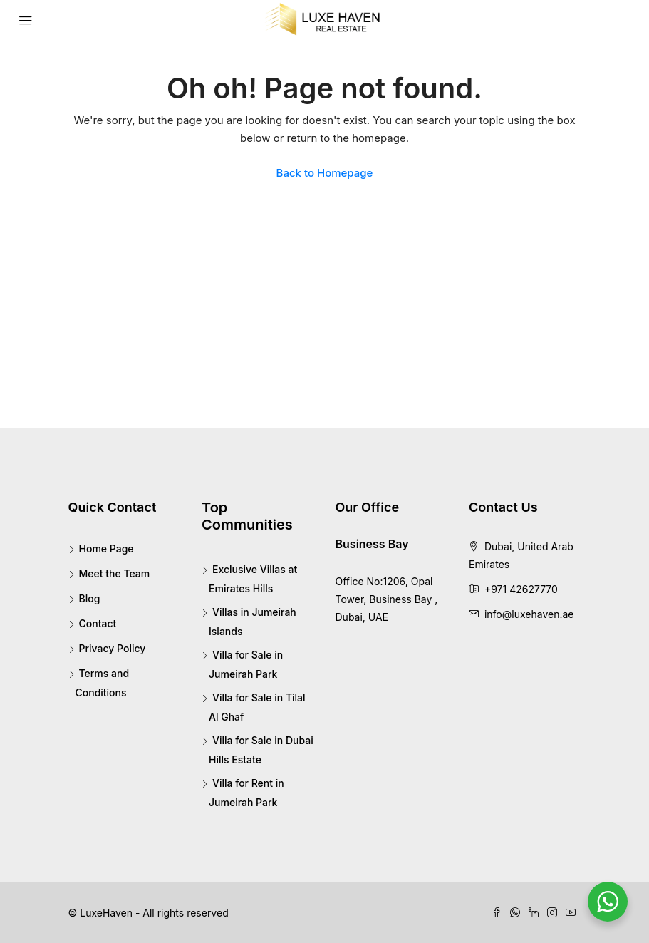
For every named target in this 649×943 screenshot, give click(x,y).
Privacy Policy (112, 648)
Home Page (106, 548)
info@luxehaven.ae (529, 614)
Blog (89, 598)
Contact (98, 623)
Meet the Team (114, 573)
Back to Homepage (324, 173)
